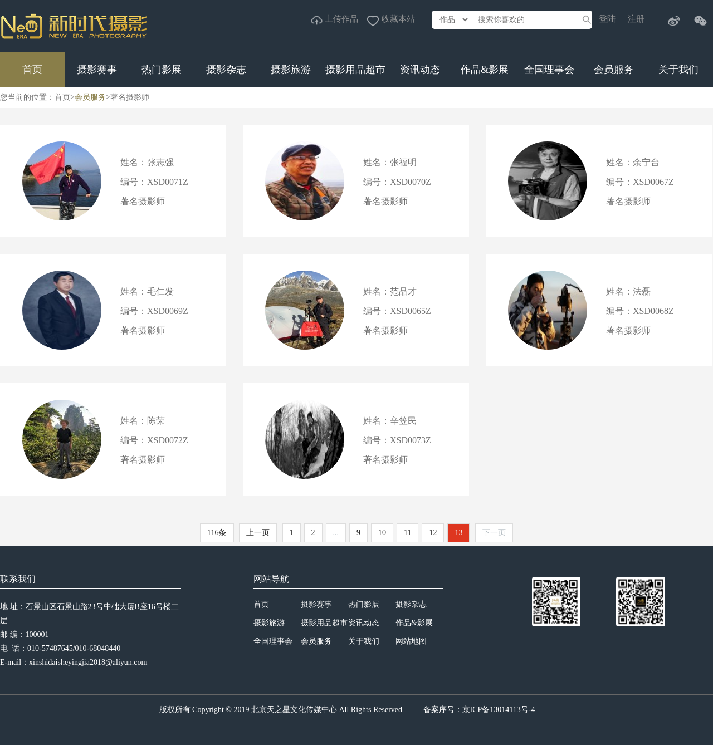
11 (407, 532)
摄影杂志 (226, 69)
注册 (636, 18)
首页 (32, 69)
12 (433, 532)
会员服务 (614, 69)
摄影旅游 (291, 69)
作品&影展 (485, 69)
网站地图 (411, 641)
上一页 (258, 532)
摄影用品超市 (355, 69)
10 (382, 532)
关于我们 (678, 69)
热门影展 (161, 69)
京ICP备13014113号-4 (498, 709)
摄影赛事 (97, 69)
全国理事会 (549, 69)
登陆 (607, 18)
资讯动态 (420, 69)
